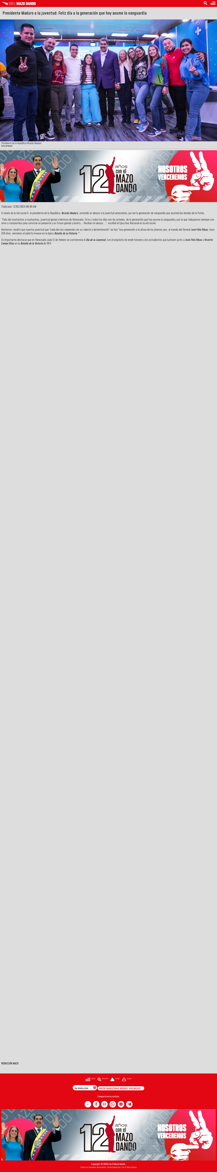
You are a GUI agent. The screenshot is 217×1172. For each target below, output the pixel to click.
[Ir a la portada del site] (115, 1080)
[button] (88, 1104)
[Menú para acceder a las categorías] (213, 3)
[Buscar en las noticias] (205, 3)
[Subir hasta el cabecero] (126, 1080)
